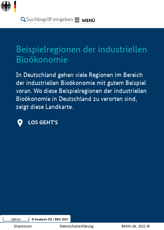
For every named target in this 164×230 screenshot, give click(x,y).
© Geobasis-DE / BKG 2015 (50, 219)
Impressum (23, 226)
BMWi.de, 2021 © (136, 226)
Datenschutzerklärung (76, 226)
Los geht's (43, 122)
